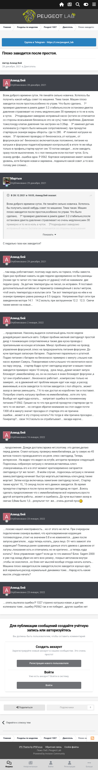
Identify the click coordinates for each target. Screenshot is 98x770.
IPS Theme (24, 747)
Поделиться (24, 707)
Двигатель (30, 66)
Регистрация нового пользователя (49, 663)
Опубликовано (28, 85)
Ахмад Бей (16, 63)
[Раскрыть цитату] (8, 195)
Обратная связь (53, 747)
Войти (49, 685)
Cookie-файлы (71, 747)
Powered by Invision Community (49, 753)
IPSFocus (37, 747)
